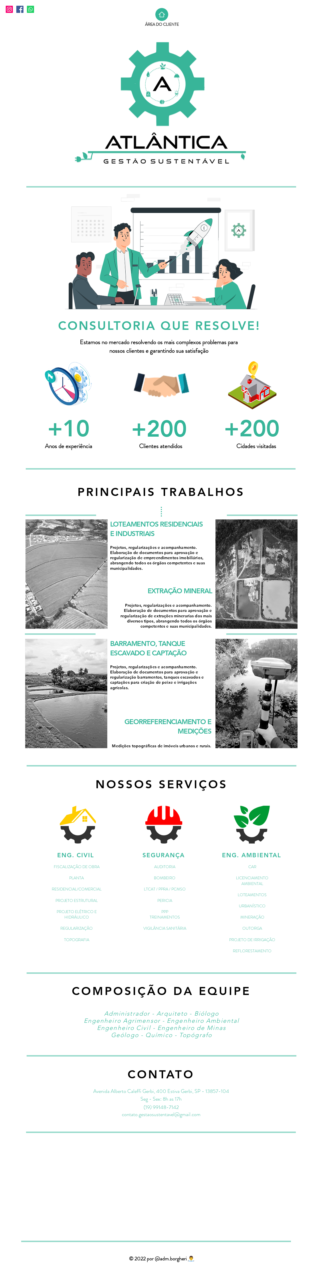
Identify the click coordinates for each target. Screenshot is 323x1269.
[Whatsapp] (30, 9)
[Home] (162, 14)
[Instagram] (9, 9)
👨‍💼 (191, 1258)
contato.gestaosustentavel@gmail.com (161, 1114)
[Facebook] (19, 9)
